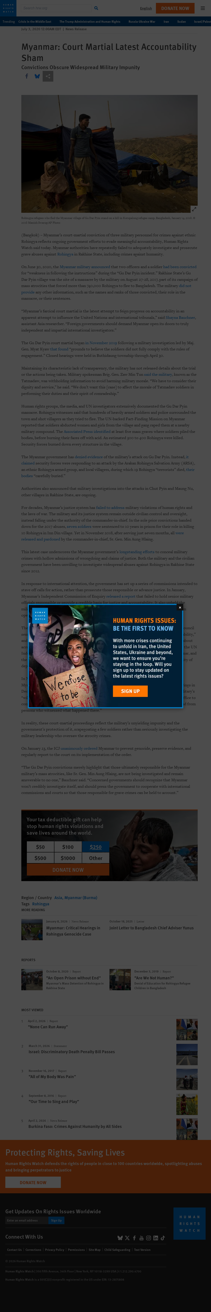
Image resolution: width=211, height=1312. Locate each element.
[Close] (180, 607)
